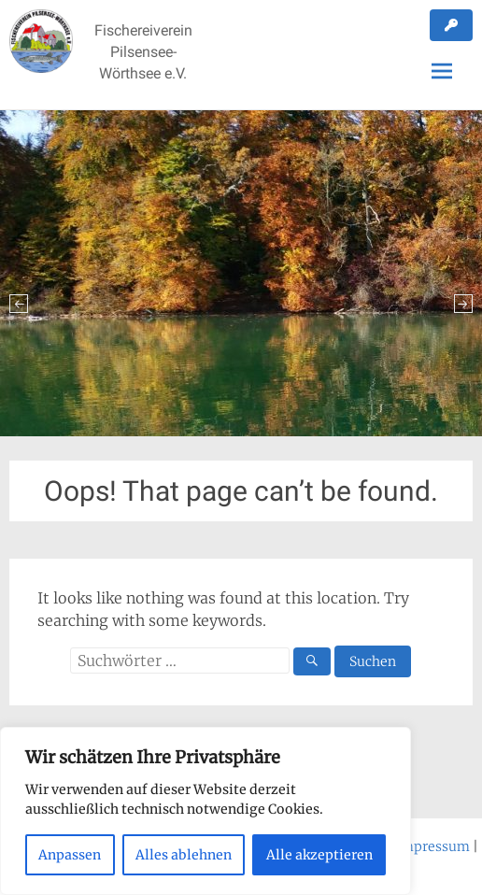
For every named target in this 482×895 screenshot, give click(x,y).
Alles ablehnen (183, 854)
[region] (205, 811)
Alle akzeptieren (319, 854)
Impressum (432, 846)
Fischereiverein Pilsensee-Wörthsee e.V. (143, 51)
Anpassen (69, 854)
